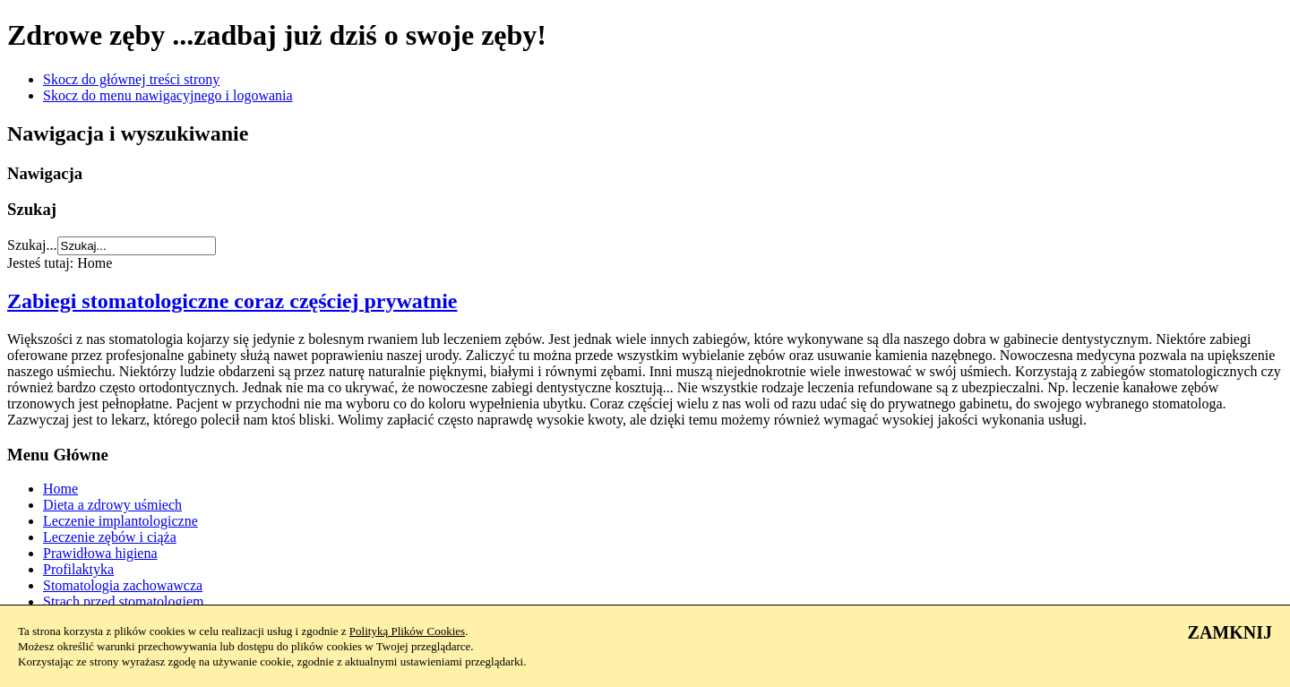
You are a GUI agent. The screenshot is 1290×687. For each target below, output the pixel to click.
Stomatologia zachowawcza (122, 585)
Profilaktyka (78, 569)
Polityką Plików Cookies (407, 631)
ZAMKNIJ (1230, 632)
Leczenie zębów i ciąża (109, 537)
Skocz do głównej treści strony (131, 79)
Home (60, 488)
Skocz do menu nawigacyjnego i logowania (168, 95)
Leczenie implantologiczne (120, 520)
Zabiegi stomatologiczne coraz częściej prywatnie (232, 301)
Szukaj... (32, 245)
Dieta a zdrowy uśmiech (112, 504)
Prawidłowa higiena (100, 553)
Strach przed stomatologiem (123, 601)
